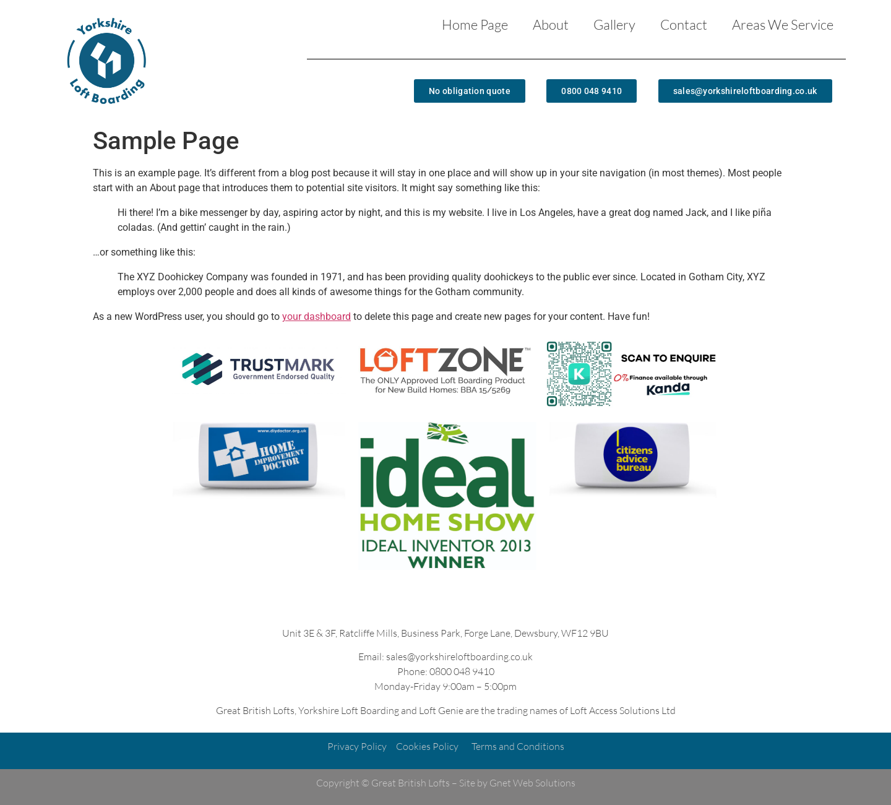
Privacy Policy (357, 746)
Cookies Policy (427, 746)
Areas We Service (782, 24)
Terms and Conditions (517, 746)
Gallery (614, 24)
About (551, 24)
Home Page (475, 24)
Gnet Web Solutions (532, 783)
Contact (683, 24)
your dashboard (316, 316)
